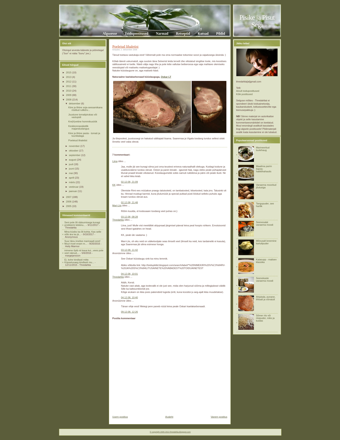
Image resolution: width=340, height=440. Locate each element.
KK (114, 185)
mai (71, 173)
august (73, 159)
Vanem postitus (219, 416)
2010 (69, 90)
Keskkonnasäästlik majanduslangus (78, 127)
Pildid (220, 33)
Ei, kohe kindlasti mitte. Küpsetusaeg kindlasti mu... (79, 261)
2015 (69, 72)
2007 (69, 197)
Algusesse (110, 33)
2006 (69, 201)
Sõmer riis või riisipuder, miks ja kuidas (265, 318)
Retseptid (183, 33)
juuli (71, 164)
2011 (69, 86)
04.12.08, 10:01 (129, 274)
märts (72, 182)
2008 (69, 99)
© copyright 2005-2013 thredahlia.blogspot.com (170, 432)
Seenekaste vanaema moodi (264, 279)
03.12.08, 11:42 (129, 250)
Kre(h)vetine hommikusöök (82, 121)
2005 (69, 206)
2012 (69, 81)
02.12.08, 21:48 (129, 202)
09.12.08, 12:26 (129, 311)
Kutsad (203, 33)
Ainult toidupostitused (247, 91)
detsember (75, 103)
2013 (69, 77)
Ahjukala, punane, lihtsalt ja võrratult (265, 298)
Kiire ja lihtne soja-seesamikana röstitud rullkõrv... (85, 108)
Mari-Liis (116, 205)
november (74, 146)
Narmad (162, 33)
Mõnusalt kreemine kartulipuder (266, 242)
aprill (72, 177)
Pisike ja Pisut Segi (257, 21)
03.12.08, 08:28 (129, 216)
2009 (69, 95)
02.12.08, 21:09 (129, 182)
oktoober (74, 150)
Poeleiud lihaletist (77, 140)
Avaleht (169, 416)
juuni (72, 168)
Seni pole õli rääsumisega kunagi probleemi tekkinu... (82, 223)
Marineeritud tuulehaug (262, 148)
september (75, 155)
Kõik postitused (244, 94)
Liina (115, 161)
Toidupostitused (136, 33)
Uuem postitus (120, 416)
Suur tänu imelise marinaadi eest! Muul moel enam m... (82, 242)
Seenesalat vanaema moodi (264, 223)
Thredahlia (118, 219)
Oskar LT (166, 77)
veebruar (74, 187)
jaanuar (73, 191)
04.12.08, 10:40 (129, 297)
